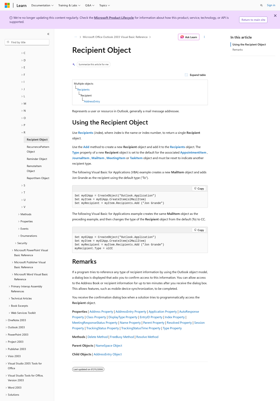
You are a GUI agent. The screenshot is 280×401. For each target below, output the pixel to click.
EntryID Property (151, 317)
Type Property (172, 328)
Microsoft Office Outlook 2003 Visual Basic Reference (115, 37)
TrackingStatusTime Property (141, 328)
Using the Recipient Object (249, 44)
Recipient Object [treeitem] (37, 128)
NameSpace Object (109, 345)
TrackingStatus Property (102, 328)
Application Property (163, 311)
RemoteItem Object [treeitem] (34, 157)
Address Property (101, 311)
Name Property (130, 322)
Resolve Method (147, 337)
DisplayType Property (122, 317)
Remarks (237, 49)
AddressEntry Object (108, 354)
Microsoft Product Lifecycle (114, 17)
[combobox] (27, 42)
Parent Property (153, 322)
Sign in (271, 5)
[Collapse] (48, 34)
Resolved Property (179, 322)
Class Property (96, 317)
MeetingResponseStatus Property (95, 322)
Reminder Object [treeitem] (37, 148)
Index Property (175, 317)
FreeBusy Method (122, 337)
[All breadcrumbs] (75, 37)
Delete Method (98, 337)
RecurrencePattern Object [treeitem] (38, 138)
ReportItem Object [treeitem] (38, 167)
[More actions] (204, 37)
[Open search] (261, 5)
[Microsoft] (7, 5)
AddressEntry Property (131, 311)
